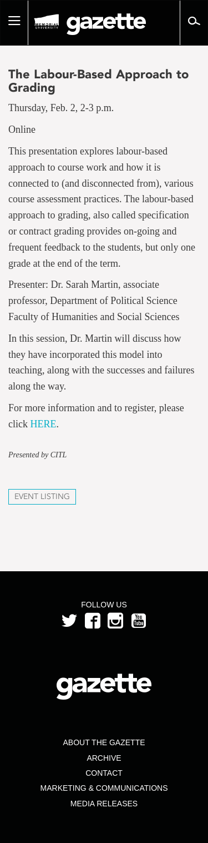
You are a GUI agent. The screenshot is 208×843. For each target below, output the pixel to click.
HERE (43, 424)
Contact (104, 773)
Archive (104, 758)
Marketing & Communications (104, 788)
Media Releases (104, 803)
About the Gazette (104, 742)
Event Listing (42, 496)
